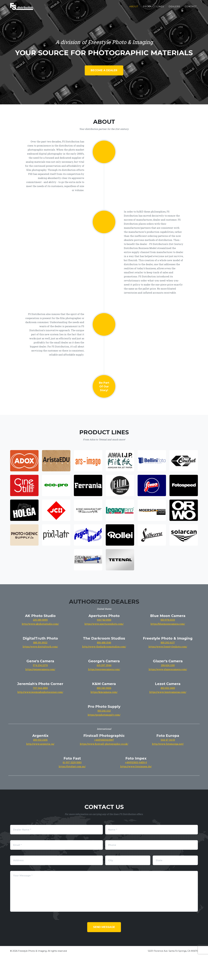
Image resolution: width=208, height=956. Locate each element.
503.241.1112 (104, 710)
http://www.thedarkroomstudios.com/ (104, 646)
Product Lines (153, 8)
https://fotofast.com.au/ (72, 766)
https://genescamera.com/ (40, 669)
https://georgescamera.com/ (104, 669)
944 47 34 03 (168, 739)
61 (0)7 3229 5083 (72, 762)
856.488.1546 (104, 642)
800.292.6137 (168, 642)
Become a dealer (104, 70)
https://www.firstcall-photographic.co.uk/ (104, 743)
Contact (191, 8)
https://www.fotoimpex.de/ (136, 766)
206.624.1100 (168, 665)
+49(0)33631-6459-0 (136, 762)
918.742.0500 (104, 619)
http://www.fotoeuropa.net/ (168, 743)
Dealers (174, 8)
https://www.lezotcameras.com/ (167, 692)
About (133, 8)
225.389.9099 (40, 619)
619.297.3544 (104, 665)
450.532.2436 (40, 739)
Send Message (104, 927)
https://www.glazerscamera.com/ (168, 669)
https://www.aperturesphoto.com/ (104, 623)
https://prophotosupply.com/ (104, 714)
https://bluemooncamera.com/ (167, 623)
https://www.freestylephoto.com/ (167, 646)
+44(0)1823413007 (104, 739)
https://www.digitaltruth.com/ (40, 646)
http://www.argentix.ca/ (40, 743)
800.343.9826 (104, 687)
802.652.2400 (168, 687)
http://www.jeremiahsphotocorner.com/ (40, 692)
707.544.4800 (40, 687)
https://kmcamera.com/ (104, 692)
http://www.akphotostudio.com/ (40, 623)
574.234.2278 (40, 665)
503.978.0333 (167, 619)
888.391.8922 (40, 642)
